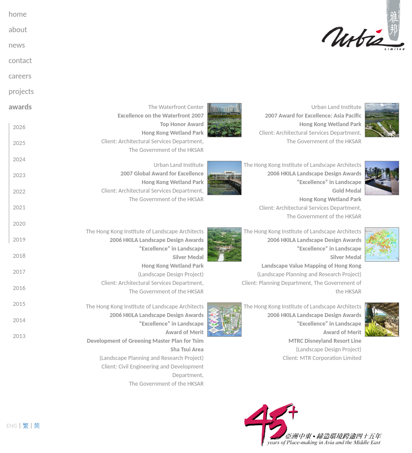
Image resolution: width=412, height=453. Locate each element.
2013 (19, 336)
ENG (11, 425)
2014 (19, 320)
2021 (19, 207)
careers (20, 76)
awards (20, 107)
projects (21, 91)
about (18, 29)
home (18, 14)
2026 (19, 127)
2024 (19, 159)
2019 (19, 239)
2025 (19, 143)
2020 (19, 223)
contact (20, 60)
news (17, 45)
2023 (19, 175)
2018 (19, 256)
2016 (19, 288)
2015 (19, 304)
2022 (19, 191)
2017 (19, 271)
